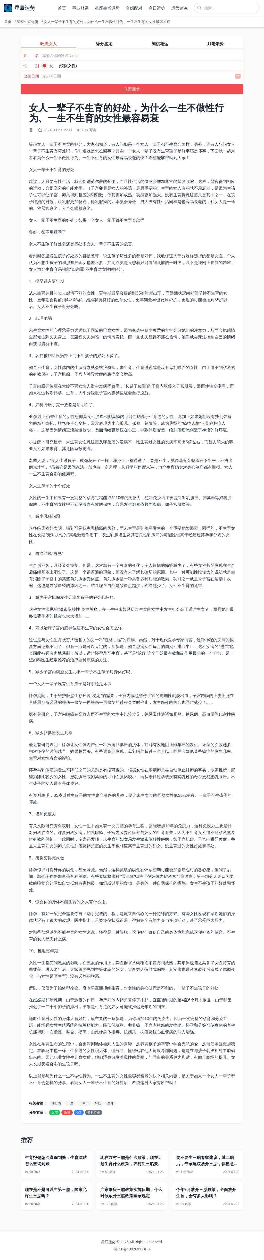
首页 (62, 8)
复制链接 (93, 1112)
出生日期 (31, 76)
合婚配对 (134, 8)
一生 (70, 1103)
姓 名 (31, 55)
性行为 (56, 1103)
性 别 (31, 65)
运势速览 (179, 8)
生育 (110, 1103)
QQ (78, 1112)
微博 (67, 1112)
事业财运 (80, 8)
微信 (55, 1112)
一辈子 (84, 1103)
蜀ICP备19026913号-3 (132, 1249)
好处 (98, 1103)
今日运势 (156, 8)
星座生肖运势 (107, 8)
